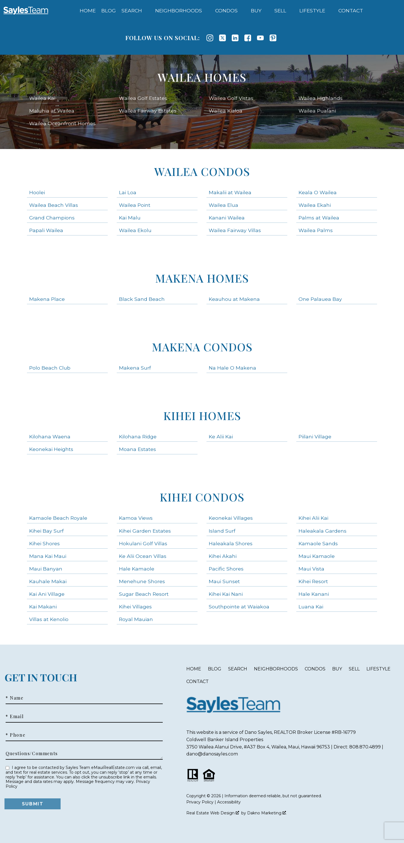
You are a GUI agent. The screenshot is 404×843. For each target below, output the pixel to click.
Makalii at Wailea (230, 192)
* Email (15, 716)
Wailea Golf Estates (143, 98)
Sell (354, 669)
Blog (108, 10)
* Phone (15, 735)
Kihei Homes (202, 415)
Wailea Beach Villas (53, 205)
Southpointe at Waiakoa (239, 607)
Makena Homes (202, 278)
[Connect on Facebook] (247, 38)
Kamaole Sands (318, 543)
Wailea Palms (316, 230)
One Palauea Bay (320, 299)
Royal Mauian (136, 619)
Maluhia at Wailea (51, 111)
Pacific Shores (226, 569)
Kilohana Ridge (138, 436)
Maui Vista (311, 569)
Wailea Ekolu (135, 230)
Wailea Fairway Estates (147, 111)
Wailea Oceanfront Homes (62, 123)
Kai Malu (130, 218)
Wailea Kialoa (225, 111)
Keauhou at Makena (234, 299)
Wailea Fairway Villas (235, 230)
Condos (315, 669)
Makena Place (47, 299)
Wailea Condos (202, 171)
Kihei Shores (44, 543)
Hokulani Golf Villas (143, 543)
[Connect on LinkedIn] (235, 38)
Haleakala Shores (230, 543)
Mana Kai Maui (47, 556)
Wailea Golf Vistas (231, 98)
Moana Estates (137, 449)
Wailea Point (134, 205)
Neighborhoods (276, 669)
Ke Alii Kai (221, 436)
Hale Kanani (314, 594)
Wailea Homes (202, 77)
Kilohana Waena (49, 436)
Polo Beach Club (49, 368)
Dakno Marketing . (267, 812)
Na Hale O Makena (232, 368)
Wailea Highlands (321, 98)
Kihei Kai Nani (226, 594)
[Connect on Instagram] (209, 38)
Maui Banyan (45, 569)
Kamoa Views (136, 518)
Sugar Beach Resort (144, 594)
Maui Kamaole (317, 556)
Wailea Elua (223, 205)
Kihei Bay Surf (46, 531)
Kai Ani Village (47, 594)
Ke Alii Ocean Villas (142, 556)
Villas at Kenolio (48, 619)
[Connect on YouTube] (260, 38)
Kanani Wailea (227, 218)
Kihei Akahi (223, 556)
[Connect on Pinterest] (273, 38)
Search (237, 669)
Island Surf (222, 531)
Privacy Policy (200, 802)
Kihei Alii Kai (313, 518)
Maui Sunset (224, 581)
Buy (337, 669)
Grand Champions (52, 218)
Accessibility (229, 802)
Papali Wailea (46, 230)
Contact (197, 681)
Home (88, 10)
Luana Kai (311, 607)
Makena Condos (202, 346)
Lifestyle (378, 669)
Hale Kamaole (136, 569)
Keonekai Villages (231, 518)
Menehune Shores (142, 581)
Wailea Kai (42, 98)
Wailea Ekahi (315, 205)
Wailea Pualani (317, 111)
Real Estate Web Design (212, 812)
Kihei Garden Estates (145, 531)
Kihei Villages (135, 607)
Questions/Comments (32, 753)
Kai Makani (43, 607)
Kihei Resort (313, 581)
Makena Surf (135, 368)
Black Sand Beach (142, 299)
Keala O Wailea (318, 192)
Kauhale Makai (47, 581)
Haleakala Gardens (322, 531)
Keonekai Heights (51, 449)
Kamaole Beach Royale (58, 518)
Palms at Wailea (319, 218)
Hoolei (37, 192)
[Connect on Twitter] (222, 38)
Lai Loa (127, 192)
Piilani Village (315, 436)
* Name (15, 698)
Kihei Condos (202, 496)
